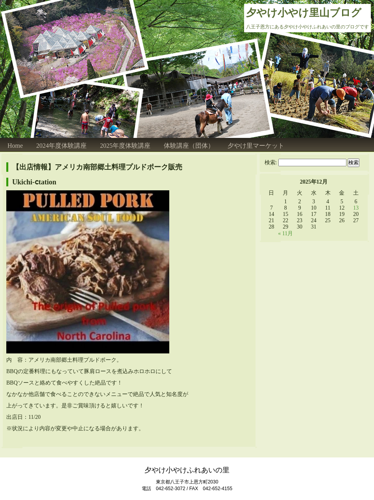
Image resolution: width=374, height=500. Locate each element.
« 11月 (285, 233)
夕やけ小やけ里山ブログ (303, 13)
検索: (271, 162)
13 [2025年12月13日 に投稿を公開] (356, 208)
